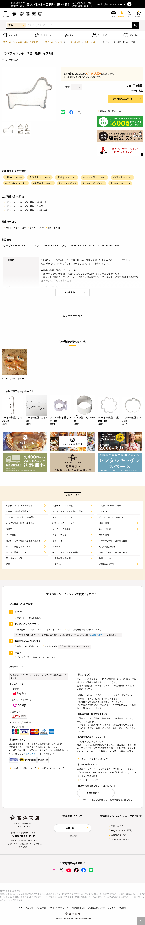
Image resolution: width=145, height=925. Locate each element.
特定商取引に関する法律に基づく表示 (88, 908)
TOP (21, 908)
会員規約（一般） (118, 835)
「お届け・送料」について (22, 768)
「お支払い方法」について (50, 768)
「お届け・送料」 (96, 635)
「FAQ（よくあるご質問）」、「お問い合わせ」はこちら (104, 800)
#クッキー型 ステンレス (94, 177)
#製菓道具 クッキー (42, 183)
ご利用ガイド (116, 826)
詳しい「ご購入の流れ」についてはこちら (34, 657)
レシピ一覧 (41, 908)
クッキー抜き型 (73, 42)
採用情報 (122, 908)
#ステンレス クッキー (16, 183)
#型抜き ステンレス (66, 177)
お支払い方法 (49, 646)
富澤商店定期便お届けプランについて (82, 629)
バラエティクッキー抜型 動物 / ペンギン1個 (25, 210)
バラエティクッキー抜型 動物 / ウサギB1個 (24, 202)
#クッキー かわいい (120, 183)
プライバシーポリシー (120, 839)
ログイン (19, 618)
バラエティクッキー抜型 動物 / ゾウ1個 (23, 206)
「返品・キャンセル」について (92, 759)
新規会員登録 (33, 618)
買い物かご (20, 629)
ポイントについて (53, 629)
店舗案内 (112, 908)
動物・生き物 (90, 42)
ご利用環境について (87, 780)
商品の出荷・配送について (110, 111)
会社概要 (72, 835)
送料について (35, 629)
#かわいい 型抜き (67, 183)
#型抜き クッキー (13, 177)
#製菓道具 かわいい (122, 177)
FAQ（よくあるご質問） (121, 830)
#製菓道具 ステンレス (39, 177)
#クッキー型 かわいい (93, 183)
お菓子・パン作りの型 (53, 42)
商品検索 (29, 908)
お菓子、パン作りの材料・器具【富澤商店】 (20, 42)
